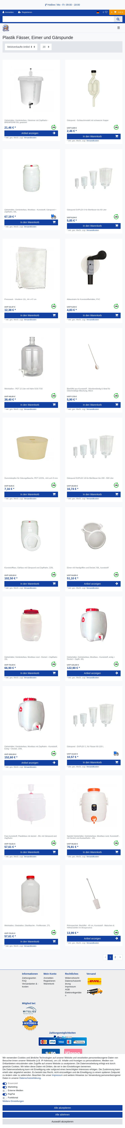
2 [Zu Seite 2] (115, 957)
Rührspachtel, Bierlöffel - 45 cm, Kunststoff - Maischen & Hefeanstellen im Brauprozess (90, 926)
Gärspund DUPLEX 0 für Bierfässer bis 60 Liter (87, 210)
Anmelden (48, 978)
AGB (67, 989)
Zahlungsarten (29, 978)
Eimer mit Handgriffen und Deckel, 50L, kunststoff (88, 568)
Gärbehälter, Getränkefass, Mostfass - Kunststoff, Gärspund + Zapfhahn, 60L (30, 211)
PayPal (11, 1094)
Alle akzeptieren (62, 1107)
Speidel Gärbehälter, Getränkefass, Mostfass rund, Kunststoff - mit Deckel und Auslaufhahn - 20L (93, 837)
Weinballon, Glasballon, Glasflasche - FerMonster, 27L (27, 925)
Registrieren (49, 981)
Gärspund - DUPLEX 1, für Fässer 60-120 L (85, 746)
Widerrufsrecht (72, 978)
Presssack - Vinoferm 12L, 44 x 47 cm (20, 299)
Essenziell (13, 1083)
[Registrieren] (25, 12)
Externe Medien (15, 1090)
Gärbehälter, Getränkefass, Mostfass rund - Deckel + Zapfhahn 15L (30, 658)
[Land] (98, 12)
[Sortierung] (21, 47)
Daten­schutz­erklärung (30, 1078)
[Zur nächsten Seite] (120, 957)
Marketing (13, 1087)
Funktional (13, 1097)
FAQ (24, 981)
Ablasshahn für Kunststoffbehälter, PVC (83, 299)
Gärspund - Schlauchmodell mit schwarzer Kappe (88, 120)
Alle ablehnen (62, 1114)
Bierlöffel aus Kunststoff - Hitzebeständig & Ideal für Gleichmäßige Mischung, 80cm (88, 390)
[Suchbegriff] (58, 19)
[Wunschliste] (105, 12)
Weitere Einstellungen (13, 1101)
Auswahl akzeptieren (62, 1121)
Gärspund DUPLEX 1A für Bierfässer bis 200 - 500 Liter (90, 478)
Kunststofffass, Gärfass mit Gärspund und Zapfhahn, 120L (28, 568)
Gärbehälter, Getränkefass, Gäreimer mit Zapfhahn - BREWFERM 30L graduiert (26, 121)
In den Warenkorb (100, 136)
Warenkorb (48, 983)
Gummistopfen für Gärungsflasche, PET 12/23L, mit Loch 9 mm (31, 478)
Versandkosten (30, 138)
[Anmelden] (8, 12)
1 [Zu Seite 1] (110, 957)
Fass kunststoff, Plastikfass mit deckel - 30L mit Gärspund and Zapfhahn (30, 837)
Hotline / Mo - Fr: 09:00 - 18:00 (62, 4)
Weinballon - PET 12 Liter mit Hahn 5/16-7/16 (23, 389)
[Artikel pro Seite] (46, 47)
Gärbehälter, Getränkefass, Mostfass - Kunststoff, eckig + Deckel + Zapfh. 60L (91, 658)
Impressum (70, 986)
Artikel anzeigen (38, 133)
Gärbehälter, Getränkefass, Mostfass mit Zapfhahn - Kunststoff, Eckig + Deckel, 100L (30, 747)
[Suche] (118, 19)
